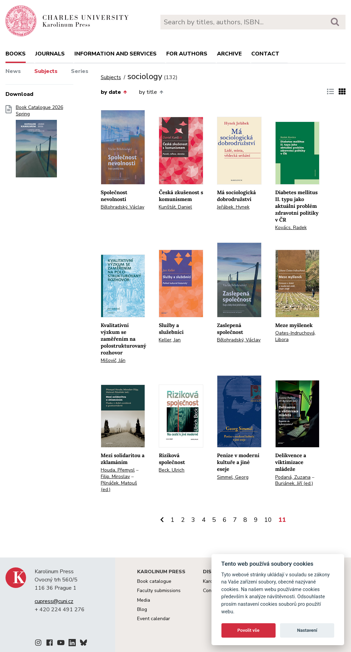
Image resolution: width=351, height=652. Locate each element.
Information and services (115, 54)
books (15, 54)
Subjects (46, 71)
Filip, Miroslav (115, 476)
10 (268, 520)
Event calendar (153, 618)
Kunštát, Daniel (175, 207)
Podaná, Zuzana (293, 477)
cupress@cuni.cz (54, 601)
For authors (186, 54)
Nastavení (307, 630)
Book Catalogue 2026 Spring (39, 143)
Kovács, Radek (291, 227)
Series (79, 71)
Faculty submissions (159, 590)
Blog (142, 609)
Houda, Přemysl (118, 470)
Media (143, 600)
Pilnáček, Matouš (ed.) (119, 486)
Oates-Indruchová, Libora (295, 336)
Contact (265, 54)
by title (151, 92)
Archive (229, 54)
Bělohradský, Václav (122, 207)
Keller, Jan (170, 340)
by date (114, 92)
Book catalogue (154, 581)
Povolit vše (248, 630)
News (13, 71)
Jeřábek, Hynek (233, 207)
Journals (50, 54)
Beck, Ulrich (171, 470)
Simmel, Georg (233, 477)
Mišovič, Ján (113, 360)
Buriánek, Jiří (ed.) (294, 483)
